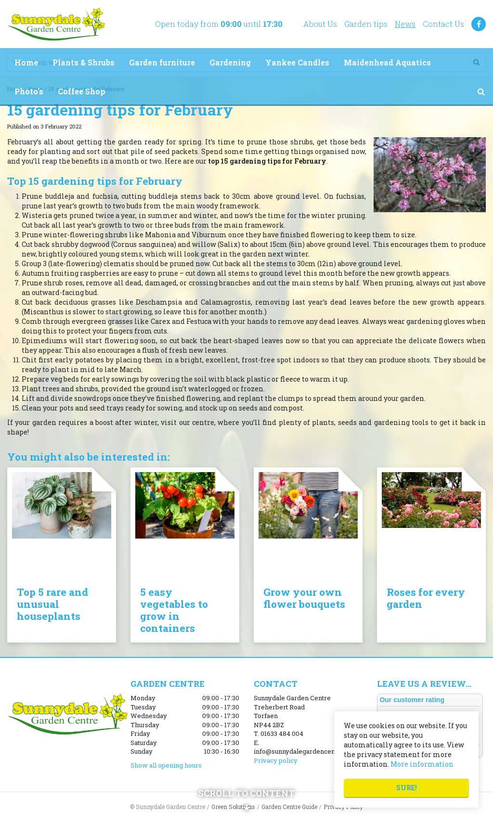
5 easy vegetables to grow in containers (174, 610)
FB (478, 24)
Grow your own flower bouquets (304, 598)
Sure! (406, 787)
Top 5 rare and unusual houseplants (52, 604)
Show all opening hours (166, 765)
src (481, 91)
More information (422, 764)
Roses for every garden (426, 598)
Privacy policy (276, 760)
